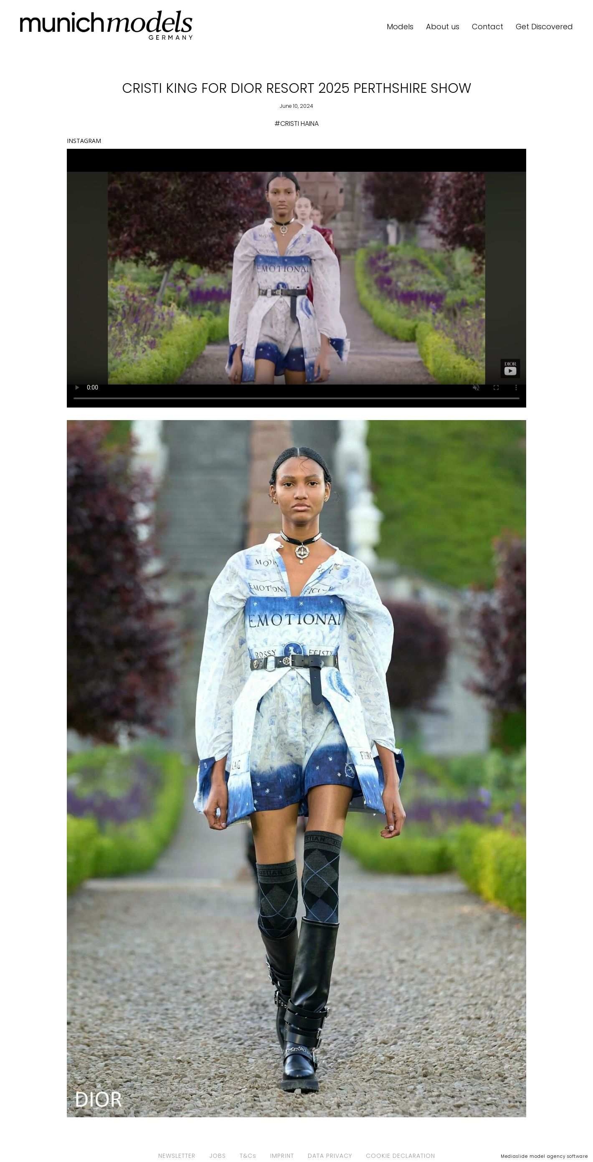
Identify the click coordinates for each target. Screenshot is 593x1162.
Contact (487, 26)
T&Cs (248, 1156)
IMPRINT (282, 1156)
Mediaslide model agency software (544, 1156)
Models (400, 26)
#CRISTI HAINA (296, 123)
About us (442, 26)
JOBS (217, 1156)
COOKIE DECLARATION (400, 1156)
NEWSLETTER (176, 1156)
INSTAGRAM (84, 141)
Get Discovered (544, 26)
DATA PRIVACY (330, 1156)
